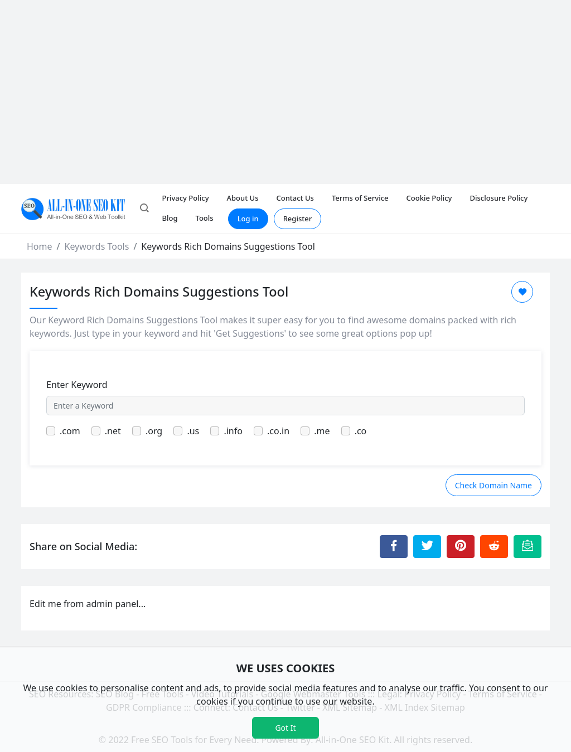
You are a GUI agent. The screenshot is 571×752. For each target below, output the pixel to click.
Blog (170, 218)
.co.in (278, 431)
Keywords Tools (96, 246)
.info (233, 431)
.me (322, 431)
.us (193, 431)
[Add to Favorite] (522, 292)
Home (39, 246)
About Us (243, 198)
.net (113, 431)
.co (361, 431)
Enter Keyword (77, 385)
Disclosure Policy (499, 198)
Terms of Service (360, 198)
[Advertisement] (285, 84)
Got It (285, 727)
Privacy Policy (185, 198)
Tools (205, 218)
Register (297, 219)
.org (154, 431)
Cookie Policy (429, 198)
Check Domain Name (493, 485)
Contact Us (294, 198)
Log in (248, 219)
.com (70, 431)
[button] (144, 209)
